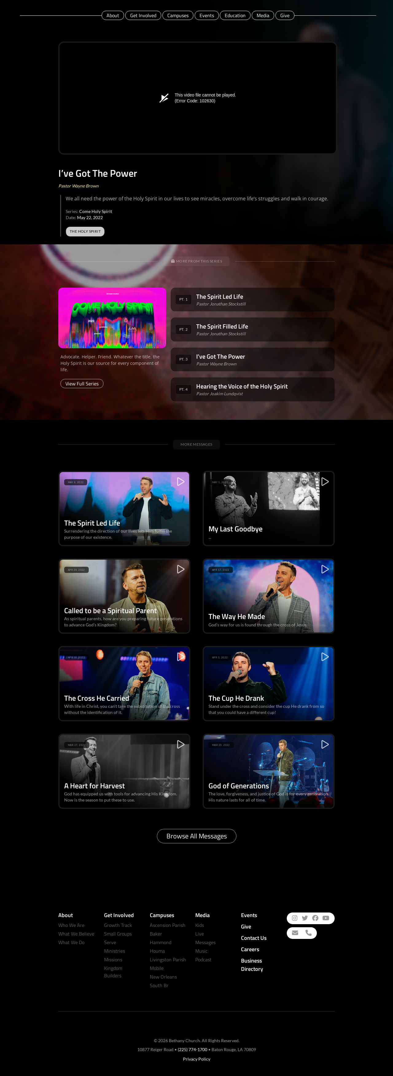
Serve (110, 942)
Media (263, 15)
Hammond (160, 942)
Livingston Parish (168, 959)
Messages (205, 942)
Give (285, 15)
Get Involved (143, 15)
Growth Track (118, 925)
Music (201, 951)
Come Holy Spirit (95, 211)
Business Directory (252, 964)
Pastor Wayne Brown (78, 185)
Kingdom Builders (113, 971)
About (113, 15)
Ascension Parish (167, 925)
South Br (159, 985)
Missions (113, 959)
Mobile (157, 968)
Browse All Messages (196, 836)
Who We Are (71, 925)
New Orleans (163, 976)
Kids (199, 925)
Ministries (114, 951)
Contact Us (254, 938)
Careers (250, 949)
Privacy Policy (196, 1059)
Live (199, 933)
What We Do (71, 942)
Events (207, 15)
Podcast (203, 959)
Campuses (178, 15)
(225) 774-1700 (192, 1049)
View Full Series (82, 383)
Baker (156, 933)
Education (235, 15)
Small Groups (118, 933)
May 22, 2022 (90, 217)
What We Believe (76, 933)
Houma (157, 951)
